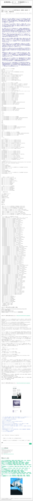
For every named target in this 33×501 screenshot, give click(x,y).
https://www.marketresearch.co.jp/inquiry (23, 315)
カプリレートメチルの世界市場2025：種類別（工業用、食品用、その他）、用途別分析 (14, 463)
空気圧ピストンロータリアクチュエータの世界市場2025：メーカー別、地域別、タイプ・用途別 (15, 423)
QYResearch (12, 435)
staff (3, 435)
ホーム (8, 13)
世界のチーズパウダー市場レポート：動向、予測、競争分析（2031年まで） (12, 421)
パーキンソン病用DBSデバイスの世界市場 (8, 430)
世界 (18, 435)
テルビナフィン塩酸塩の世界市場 (6, 420)
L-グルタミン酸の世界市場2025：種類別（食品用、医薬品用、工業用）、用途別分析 (14, 469)
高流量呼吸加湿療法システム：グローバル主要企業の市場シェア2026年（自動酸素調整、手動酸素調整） (16, 429)
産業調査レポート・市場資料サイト (16, 2)
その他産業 (16, 435)
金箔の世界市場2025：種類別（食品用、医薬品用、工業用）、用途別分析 (12, 471)
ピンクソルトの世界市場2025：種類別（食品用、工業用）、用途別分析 (12, 470)
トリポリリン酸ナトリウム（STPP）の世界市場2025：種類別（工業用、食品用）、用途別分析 (16, 472)
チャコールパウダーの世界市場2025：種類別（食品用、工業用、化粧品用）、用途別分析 (15, 462)
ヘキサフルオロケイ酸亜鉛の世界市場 (7, 431)
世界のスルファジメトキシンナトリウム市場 (8, 422)
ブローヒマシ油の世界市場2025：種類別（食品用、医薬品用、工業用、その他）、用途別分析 (16, 460)
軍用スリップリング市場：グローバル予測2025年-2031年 (12, 438)
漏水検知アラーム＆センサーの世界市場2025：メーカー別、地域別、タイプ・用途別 (16, 440)
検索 (2, 442)
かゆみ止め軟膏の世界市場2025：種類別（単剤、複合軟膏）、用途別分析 (12, 424)
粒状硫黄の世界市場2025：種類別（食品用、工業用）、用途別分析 (11, 461)
